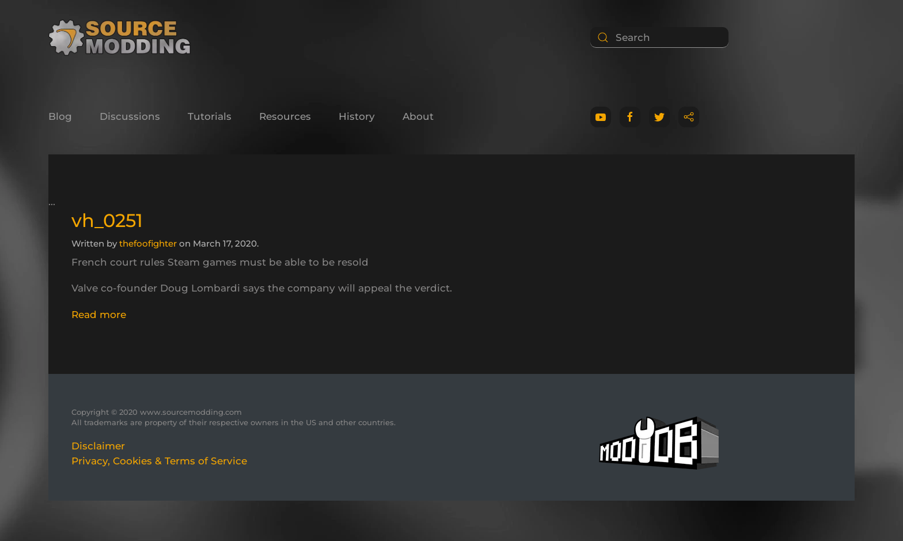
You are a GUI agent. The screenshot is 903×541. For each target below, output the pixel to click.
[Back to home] (123, 37)
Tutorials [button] (210, 116)
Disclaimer (98, 446)
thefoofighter (148, 243)
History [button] (357, 116)
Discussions (130, 116)
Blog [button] (60, 116)
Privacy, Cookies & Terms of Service (159, 461)
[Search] (659, 37)
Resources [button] (285, 116)
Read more (98, 314)
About (418, 116)
